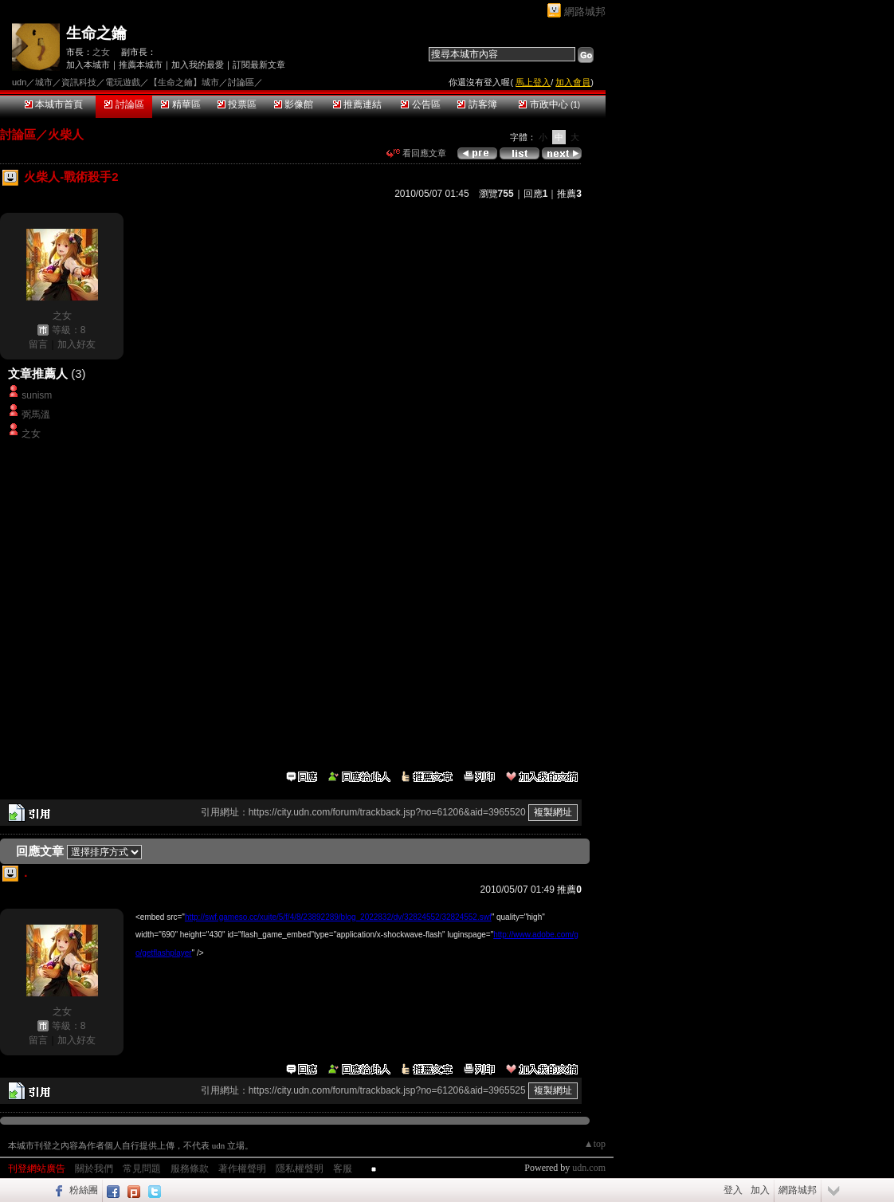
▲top (595, 1143)
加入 (760, 1190)
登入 (733, 1190)
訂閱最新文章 (259, 64)
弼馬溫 (36, 414)
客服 (342, 1168)
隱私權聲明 (299, 1168)
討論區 (123, 104)
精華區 (180, 104)
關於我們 (94, 1168)
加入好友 (76, 344)
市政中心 (549, 104)
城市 (44, 82)
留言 (38, 344)
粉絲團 (83, 1190)
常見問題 (142, 1168)
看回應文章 (416, 153)
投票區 (237, 104)
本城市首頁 (54, 104)
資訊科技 (78, 82)
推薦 (569, 193)
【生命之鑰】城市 (184, 82)
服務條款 (190, 1168)
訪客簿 (476, 104)
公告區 (420, 104)
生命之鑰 (96, 33)
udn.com (589, 1167)
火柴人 (66, 134)
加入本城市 (88, 64)
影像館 (293, 104)
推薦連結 (357, 104)
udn (19, 82)
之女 (101, 52)
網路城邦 (585, 12)
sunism (37, 395)
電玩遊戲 (122, 82)
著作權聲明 (242, 1168)
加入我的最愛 (197, 64)
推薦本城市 (141, 64)
